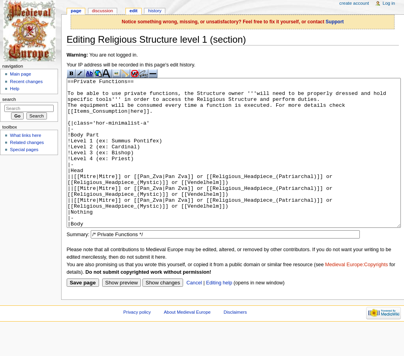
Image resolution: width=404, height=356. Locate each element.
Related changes (27, 142)
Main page (20, 74)
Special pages (24, 149)
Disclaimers (235, 341)
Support (334, 22)
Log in (389, 3)
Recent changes (26, 81)
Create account (354, 3)
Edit (133, 10)
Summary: (78, 264)
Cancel (194, 312)
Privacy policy (137, 341)
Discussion (102, 10)
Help (14, 88)
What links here (25, 135)
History (155, 10)
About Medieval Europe (187, 341)
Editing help (219, 312)
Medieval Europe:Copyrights (356, 294)
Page (76, 10)
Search (9, 99)
